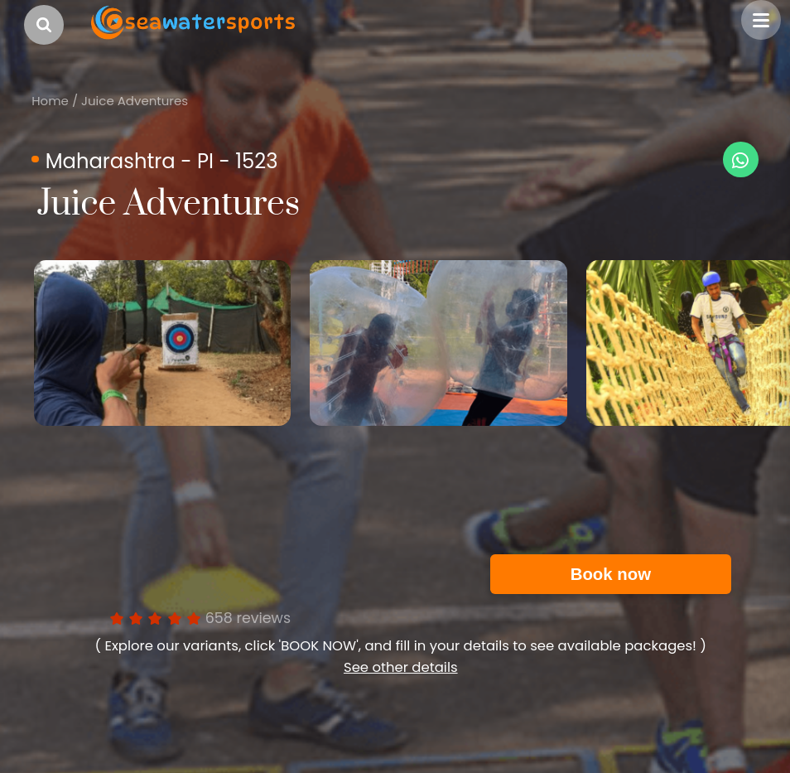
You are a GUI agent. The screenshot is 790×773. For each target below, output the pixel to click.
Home (50, 100)
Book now (611, 574)
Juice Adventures (134, 100)
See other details (401, 667)
